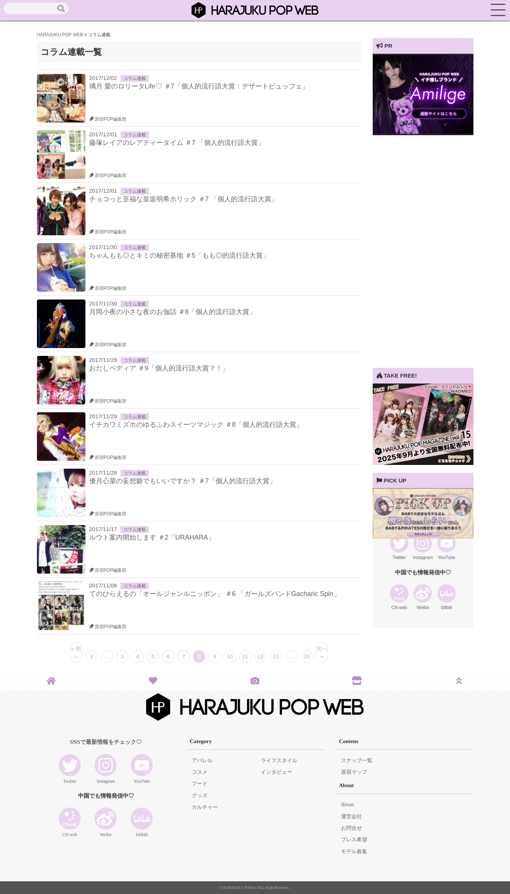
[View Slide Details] (423, 133)
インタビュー (276, 772)
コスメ (199, 772)
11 (245, 656)
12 (260, 656)
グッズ (199, 795)
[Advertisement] (423, 256)
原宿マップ (354, 772)
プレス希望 (354, 839)
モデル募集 (354, 851)
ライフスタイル (279, 760)
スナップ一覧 (356, 760)
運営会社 (351, 816)
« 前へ (76, 652)
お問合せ (351, 828)
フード (199, 783)
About (347, 804)
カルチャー (205, 807)
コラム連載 (134, 78)
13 (276, 656)
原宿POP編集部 (108, 119)
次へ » (322, 652)
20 (306, 656)
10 (230, 656)
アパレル (202, 760)
